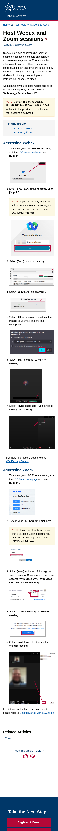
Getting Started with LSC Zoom (37, 712)
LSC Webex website (29, 152)
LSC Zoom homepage (25, 479)
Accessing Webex (24, 128)
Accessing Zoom (23, 132)
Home (6, 24)
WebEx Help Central (17, 461)
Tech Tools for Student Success (31, 24)
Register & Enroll (29, 822)
